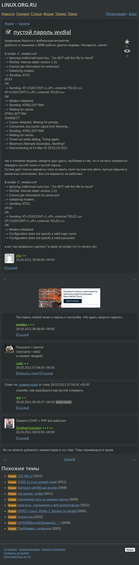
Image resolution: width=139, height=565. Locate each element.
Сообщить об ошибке (16, 553)
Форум (48, 14)
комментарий (28, 384)
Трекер (60, 14)
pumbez (21, 324)
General (24, 23)
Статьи (36, 14)
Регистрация (116, 14)
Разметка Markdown (53, 549)
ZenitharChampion (28, 428)
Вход (133, 14)
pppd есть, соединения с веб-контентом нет (48, 505)
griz (18, 255)
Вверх (130, 549)
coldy (19, 363)
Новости (8, 14)
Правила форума (29, 549)
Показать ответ (27, 373)
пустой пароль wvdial (42, 31)
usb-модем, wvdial (30, 493)
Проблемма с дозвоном (34, 528)
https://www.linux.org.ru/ (17, 556)
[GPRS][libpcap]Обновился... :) (38, 522)
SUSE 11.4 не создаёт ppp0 (37, 482)
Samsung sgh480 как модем (37, 487)
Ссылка (10, 267)
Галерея (22, 14)
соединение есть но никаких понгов (42, 499)
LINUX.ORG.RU (19, 5)
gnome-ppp (25, 516)
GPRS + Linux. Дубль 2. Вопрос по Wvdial (46, 511)
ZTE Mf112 (25, 476)
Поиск (72, 14)
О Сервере (10, 549)
